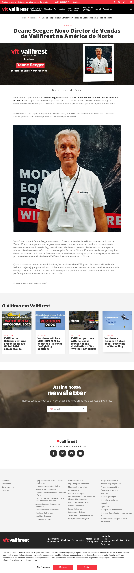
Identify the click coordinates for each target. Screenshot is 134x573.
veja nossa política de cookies (25, 560)
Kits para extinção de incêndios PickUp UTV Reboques (81, 497)
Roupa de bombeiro (109, 480)
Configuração (43, 567)
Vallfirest (6, 480)
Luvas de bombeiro (76, 509)
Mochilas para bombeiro (46, 489)
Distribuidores (8, 487)
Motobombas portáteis (78, 487)
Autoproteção (74, 490)
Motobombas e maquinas (73, 9)
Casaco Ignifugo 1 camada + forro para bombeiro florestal (50, 499)
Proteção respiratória (110, 487)
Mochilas (48, 9)
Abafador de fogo (75, 493)
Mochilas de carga (43, 516)
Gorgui (104, 503)
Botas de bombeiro (76, 505)
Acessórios (107, 9)
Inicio (24, 17)
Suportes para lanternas (78, 483)
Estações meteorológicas (79, 518)
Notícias (33, 17)
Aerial (98, 9)
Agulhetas (105, 506)
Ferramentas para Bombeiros (48, 486)
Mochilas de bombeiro (45, 513)
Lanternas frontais (43, 519)
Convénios (6, 483)
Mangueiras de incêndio (111, 509)
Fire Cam (104, 493)
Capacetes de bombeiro (78, 502)
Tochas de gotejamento (111, 483)
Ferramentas (59, 9)
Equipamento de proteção (36, 9)
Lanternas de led (75, 480)
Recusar (63, 567)
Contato (76, 2)
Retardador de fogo (76, 512)
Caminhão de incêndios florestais (87, 9)
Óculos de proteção (109, 490)
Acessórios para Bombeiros (47, 509)
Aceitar (87, 567)
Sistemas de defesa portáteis (80, 515)
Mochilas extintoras (109, 500)
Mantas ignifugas (108, 496)
